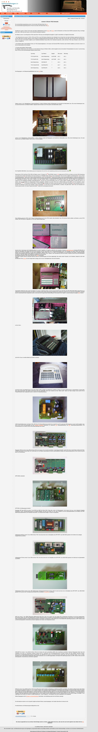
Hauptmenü (9, 13)
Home (2, 13)
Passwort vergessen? (6, 27)
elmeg (52, 30)
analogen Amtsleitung (39, 425)
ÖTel (15, 13)
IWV (56, 425)
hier (47, 24)
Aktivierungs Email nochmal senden (6, 29)
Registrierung (6, 26)
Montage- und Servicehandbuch (32, 696)
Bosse (48, 30)
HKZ (79, 292)
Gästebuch (35, 13)
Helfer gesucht (66, 13)
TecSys (24, 258)
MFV (70, 425)
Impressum (43, 13)
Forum (28, 13)
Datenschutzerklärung (54, 13)
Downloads (22, 13)
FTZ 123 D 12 (46, 591)
